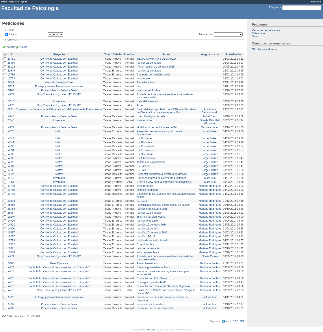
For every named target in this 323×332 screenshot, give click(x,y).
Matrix (59, 131)
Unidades (146, 138)
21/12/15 (142, 200)
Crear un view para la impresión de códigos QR (164, 181)
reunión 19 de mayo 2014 (152, 224)
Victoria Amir (209, 297)
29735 (11, 193)
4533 (11, 154)
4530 (11, 170)
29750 (11, 189)
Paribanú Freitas (210, 263)
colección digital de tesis (151, 116)
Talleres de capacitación (151, 162)
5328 (11, 297)
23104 (11, 66)
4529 (11, 162)
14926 (11, 220)
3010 (11, 101)
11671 (11, 248)
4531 (11, 166)
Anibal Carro (210, 116)
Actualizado (233, 54)
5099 (11, 304)
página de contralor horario (152, 240)
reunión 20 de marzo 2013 (152, 232)
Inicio (4, 1)
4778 (11, 286)
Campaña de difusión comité (153, 74)
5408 (11, 263)
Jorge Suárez (210, 131)
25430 (11, 62)
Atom (228, 321)
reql (139, 86)
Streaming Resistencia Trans (153, 267)
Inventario (59, 101)
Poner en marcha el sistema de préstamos (161, 178)
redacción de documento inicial (155, 308)
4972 (11, 127)
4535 (11, 146)
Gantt (255, 36)
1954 (11, 181)
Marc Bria (209, 178)
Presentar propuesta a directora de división (162, 174)
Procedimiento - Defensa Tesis (59, 90)
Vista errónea (144, 120)
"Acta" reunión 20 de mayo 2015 (155, 66)
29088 (11, 200)
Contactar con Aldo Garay (152, 278)
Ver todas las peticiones (266, 30)
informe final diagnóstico (151, 216)
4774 (11, 256)
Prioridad (130, 54)
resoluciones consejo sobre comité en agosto (163, 204)
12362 (11, 244)
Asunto (166, 54)
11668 (11, 252)
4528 (11, 131)
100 (33, 316)
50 (28, 316)
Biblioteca (146, 142)
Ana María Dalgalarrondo (210, 111)
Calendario (258, 33)
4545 (11, 138)
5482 (11, 82)
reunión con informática (150, 304)
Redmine (150, 329)
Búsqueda (275, 7)
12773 (11, 78)
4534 (11, 150)
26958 (11, 204)
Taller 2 (145, 166)
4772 (11, 290)
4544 (11, 142)
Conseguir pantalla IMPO (151, 282)
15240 (11, 216)
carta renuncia (145, 185)
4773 (11, 94)
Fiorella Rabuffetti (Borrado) (210, 122)
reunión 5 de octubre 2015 (152, 208)
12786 (11, 74)
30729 (11, 185)
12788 (11, 240)
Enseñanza (147, 150)
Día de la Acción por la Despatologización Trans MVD (59, 267)
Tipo (107, 54)
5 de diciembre (145, 244)
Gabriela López (210, 127)
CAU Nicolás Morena (264, 49)
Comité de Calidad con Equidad (59, 58)
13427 (11, 236)
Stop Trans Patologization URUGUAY (59, 94)
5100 (11, 90)
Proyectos (14, 1)
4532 (11, 158)
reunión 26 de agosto (149, 62)
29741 (11, 109)
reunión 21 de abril (147, 228)
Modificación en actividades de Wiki (157, 127)
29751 (11, 58)
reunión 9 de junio (147, 220)
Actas (140, 105)
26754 (11, 208)
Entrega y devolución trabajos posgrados (59, 86)
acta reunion (144, 78)
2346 (11, 120)
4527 (11, 174)
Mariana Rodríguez (210, 185)
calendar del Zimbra (148, 90)
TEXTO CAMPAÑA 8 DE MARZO (156, 58)
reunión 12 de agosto (149, 212)
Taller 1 (145, 170)
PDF (242, 321)
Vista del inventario (148, 101)
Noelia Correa (210, 256)
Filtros (10, 30)
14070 (11, 228)
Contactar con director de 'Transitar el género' (163, 286)
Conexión (316, 1)
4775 (11, 278)
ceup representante (148, 248)
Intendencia (148, 158)
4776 (11, 282)
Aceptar (11, 47)
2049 (11, 178)
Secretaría (147, 154)
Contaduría (147, 146)
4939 (11, 308)
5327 (11, 86)
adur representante (148, 252)
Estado (13, 34)
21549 (11, 70)
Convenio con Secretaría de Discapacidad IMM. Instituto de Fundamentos (59, 109)
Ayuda (23, 1)
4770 (11, 105)
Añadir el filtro (206, 34)
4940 (11, 116)
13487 (11, 232)
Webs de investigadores (59, 82)
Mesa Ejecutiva (59, 263)
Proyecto (59, 54)
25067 (11, 212)
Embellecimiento (146, 82)
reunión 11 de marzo (149, 70)
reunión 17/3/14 (146, 236)
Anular (23, 47)
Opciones (12, 39)
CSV (235, 321)
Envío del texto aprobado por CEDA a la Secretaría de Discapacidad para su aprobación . (167, 111)
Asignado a (208, 54)
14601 (11, 224)
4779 (11, 267)
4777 (11, 271)
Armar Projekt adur (148, 263)
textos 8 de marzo (147, 189)
